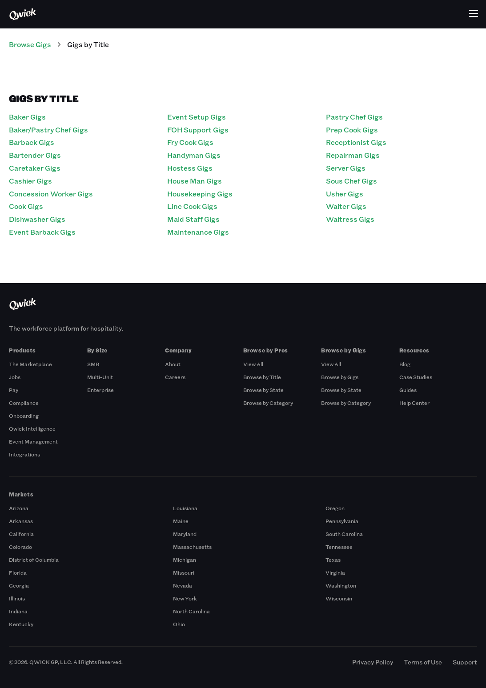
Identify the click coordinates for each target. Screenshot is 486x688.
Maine (181, 520)
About (173, 364)
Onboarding (24, 415)
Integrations (24, 454)
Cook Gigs (26, 206)
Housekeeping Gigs (200, 193)
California (21, 533)
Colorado (20, 546)
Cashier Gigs (30, 180)
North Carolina (191, 611)
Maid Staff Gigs (193, 219)
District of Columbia (34, 559)
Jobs (14, 376)
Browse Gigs (30, 44)
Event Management (33, 441)
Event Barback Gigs (42, 231)
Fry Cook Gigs (190, 142)
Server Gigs (346, 167)
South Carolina (344, 533)
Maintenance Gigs (198, 231)
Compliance (24, 402)
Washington (340, 585)
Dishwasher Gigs (37, 219)
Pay (13, 389)
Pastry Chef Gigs (354, 116)
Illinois (17, 598)
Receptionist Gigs (356, 142)
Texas (333, 559)
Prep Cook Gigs (352, 129)
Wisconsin (338, 598)
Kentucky (21, 624)
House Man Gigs (194, 180)
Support (465, 662)
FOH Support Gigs (198, 129)
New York (185, 598)
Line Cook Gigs (192, 206)
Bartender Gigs (35, 155)
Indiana (18, 611)
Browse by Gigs (339, 376)
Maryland (185, 533)
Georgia (19, 585)
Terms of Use (423, 662)
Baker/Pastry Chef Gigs (48, 129)
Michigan (184, 559)
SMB (93, 364)
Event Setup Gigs (196, 116)
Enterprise (100, 389)
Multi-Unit (100, 376)
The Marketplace (30, 364)
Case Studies (415, 376)
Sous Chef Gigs (351, 180)
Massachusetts (192, 546)
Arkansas (21, 520)
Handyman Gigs (194, 155)
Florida (18, 572)
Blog (404, 364)
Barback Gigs (31, 142)
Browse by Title (262, 376)
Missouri (183, 572)
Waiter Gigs (346, 206)
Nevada (182, 585)
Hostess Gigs (190, 167)
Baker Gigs (27, 116)
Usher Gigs (344, 193)
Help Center (414, 402)
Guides (408, 389)
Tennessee (339, 546)
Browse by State (263, 389)
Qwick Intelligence (32, 428)
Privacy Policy (372, 662)
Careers (175, 376)
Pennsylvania (341, 520)
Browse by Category (268, 402)
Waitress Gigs (350, 219)
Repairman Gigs (353, 155)
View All (253, 364)
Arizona (18, 508)
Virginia (335, 572)
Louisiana (185, 508)
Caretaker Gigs (34, 167)
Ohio (179, 624)
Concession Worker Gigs (51, 193)
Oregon (335, 508)
